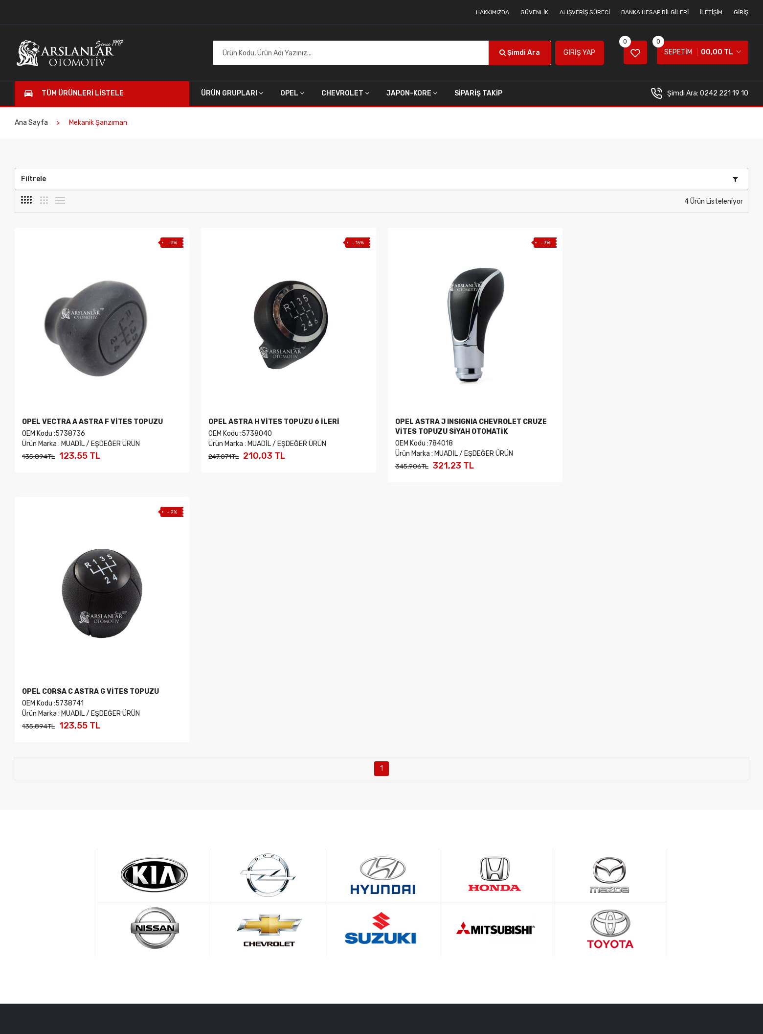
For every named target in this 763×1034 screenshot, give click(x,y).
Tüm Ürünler (219, 824)
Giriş (741, 12)
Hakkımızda (492, 12)
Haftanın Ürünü (552, 824)
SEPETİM (698, 49)
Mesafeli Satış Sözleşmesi (459, 809)
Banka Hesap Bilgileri (655, 12)
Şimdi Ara (518, 52)
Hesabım (214, 840)
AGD (223, 1014)
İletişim (711, 12)
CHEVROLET (345, 93)
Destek (649, 871)
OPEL (292, 93)
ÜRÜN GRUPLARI (232, 93)
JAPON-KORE (411, 93)
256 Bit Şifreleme (664, 809)
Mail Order (654, 856)
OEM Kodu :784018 (423, 443)
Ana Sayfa (31, 122)
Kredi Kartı (654, 824)
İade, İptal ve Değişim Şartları (464, 824)
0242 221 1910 (74, 823)
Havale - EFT (657, 840)
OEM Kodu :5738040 (240, 433)
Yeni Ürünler (547, 809)
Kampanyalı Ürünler (558, 840)
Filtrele (379, 179)
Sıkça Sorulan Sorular (452, 840)
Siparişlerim (328, 840)
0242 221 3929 (75, 855)
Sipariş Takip (329, 856)
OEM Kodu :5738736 (53, 433)
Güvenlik (534, 12)
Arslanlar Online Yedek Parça (115, 1014)
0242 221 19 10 (724, 93)
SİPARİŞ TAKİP (478, 93)
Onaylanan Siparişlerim (345, 871)
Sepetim (213, 856)
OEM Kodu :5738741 (612, 433)
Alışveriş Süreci (585, 12)
